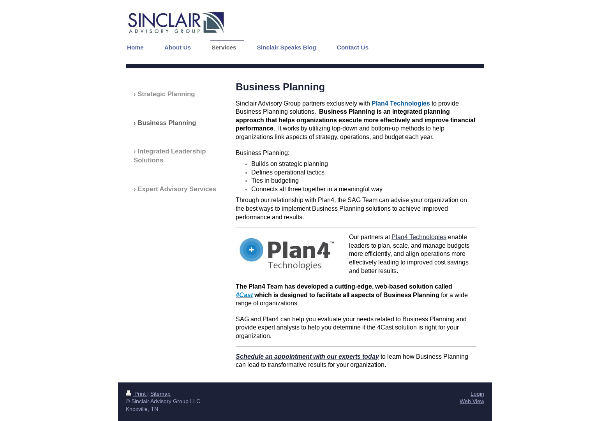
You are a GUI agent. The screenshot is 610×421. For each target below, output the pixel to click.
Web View (472, 401)
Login (477, 394)
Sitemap (160, 394)
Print (136, 394)
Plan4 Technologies (418, 236)
